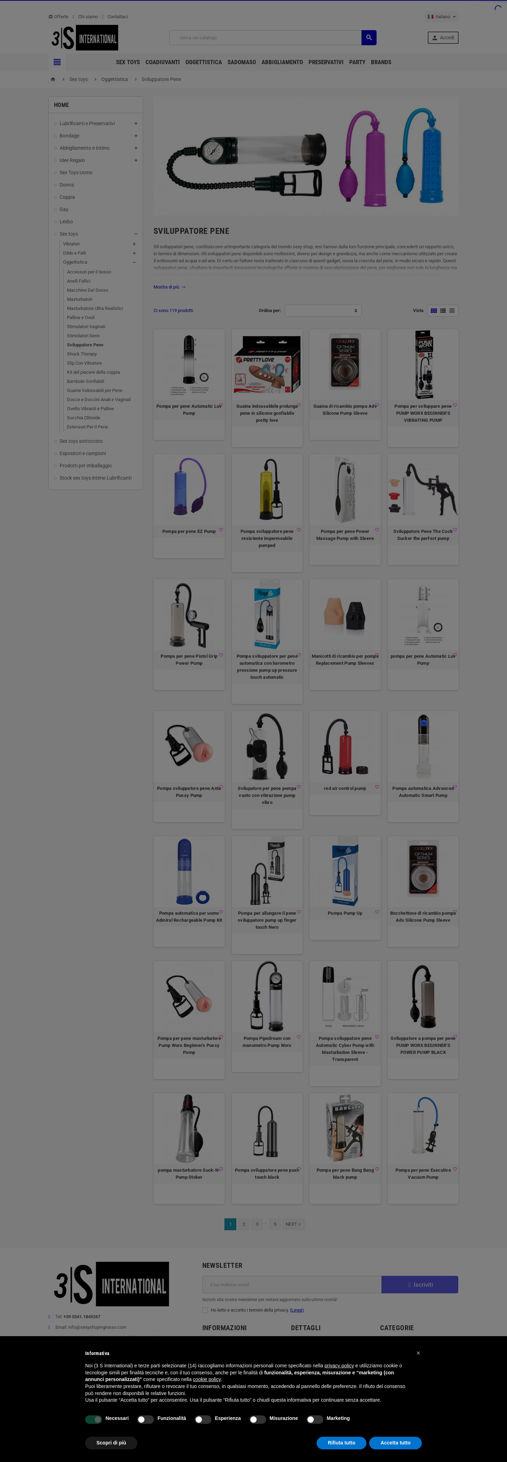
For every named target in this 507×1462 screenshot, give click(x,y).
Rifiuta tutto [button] (342, 1443)
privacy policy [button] (339, 1365)
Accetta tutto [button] (395, 1443)
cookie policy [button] (207, 1379)
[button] (418, 1353)
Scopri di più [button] (111, 1443)
